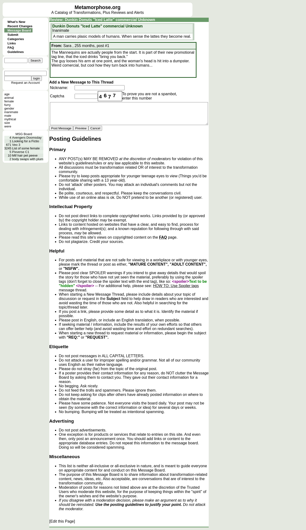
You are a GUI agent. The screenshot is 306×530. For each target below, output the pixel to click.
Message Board (19, 30)
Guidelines (15, 52)
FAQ (10, 47)
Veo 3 (16, 145)
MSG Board (24, 134)
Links (11, 43)
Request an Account (25, 82)
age (7, 94)
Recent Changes (19, 26)
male (7, 115)
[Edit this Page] (62, 521)
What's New (16, 22)
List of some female (26, 148)
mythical (10, 119)
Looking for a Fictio (25, 141)
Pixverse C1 (20, 152)
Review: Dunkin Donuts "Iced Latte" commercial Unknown (102, 20)
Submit (12, 35)
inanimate (11, 112)
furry (7, 105)
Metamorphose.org (97, 7)
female (9, 101)
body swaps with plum (27, 159)
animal (9, 98)
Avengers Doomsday (27, 137)
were (7, 126)
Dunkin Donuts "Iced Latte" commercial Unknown (97, 26)
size (7, 123)
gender (9, 108)
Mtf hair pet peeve (25, 155)
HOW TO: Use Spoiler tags (176, 286)
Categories (15, 39)
